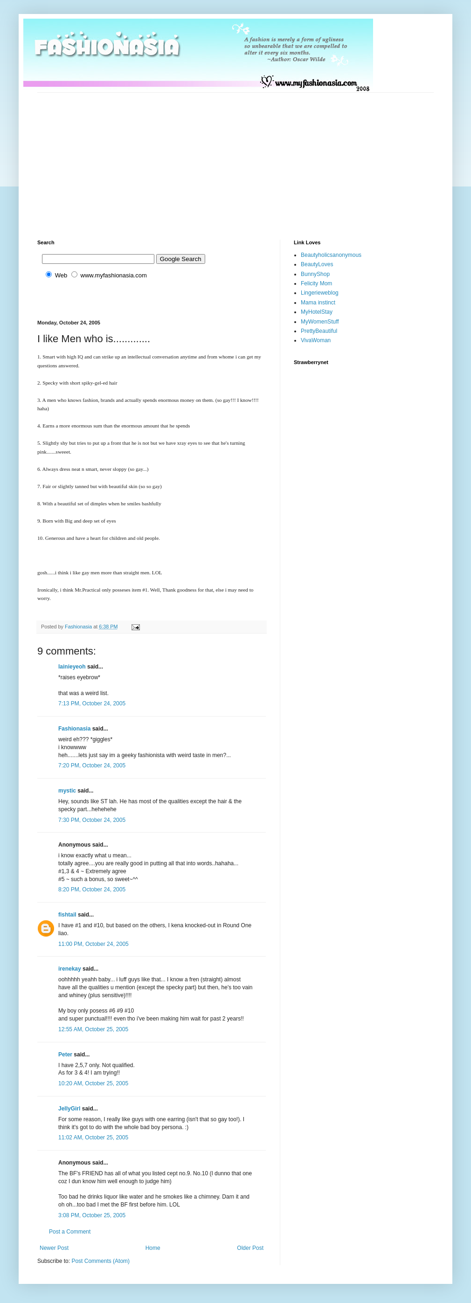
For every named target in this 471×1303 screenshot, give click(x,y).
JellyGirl (69, 1108)
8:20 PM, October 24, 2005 (91, 889)
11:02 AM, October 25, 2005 (93, 1137)
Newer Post (54, 1248)
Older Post (250, 1248)
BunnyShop (315, 274)
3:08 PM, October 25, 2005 (91, 1215)
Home (152, 1248)
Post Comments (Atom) (100, 1261)
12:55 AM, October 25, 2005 (93, 1029)
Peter (65, 1054)
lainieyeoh (72, 666)
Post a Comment (69, 1231)
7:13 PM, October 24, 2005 (91, 703)
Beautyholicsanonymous (331, 255)
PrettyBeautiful (319, 331)
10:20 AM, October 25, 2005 (93, 1083)
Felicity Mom (316, 283)
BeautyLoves (317, 264)
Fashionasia (74, 728)
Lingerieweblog (320, 293)
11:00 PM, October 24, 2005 (93, 944)
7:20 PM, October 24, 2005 (91, 765)
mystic (67, 790)
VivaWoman (316, 340)
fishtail (67, 914)
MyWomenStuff (320, 321)
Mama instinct (318, 302)
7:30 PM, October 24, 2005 (91, 820)
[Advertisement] (197, 158)
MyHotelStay (316, 312)
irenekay (69, 968)
